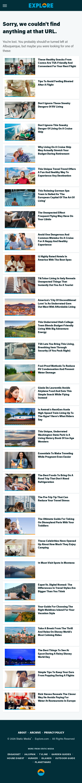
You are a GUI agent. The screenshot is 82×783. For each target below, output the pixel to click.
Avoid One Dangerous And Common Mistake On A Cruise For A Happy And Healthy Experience (56, 239)
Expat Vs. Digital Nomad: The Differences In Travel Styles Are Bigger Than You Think (57, 588)
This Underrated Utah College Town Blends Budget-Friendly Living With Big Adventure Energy (55, 327)
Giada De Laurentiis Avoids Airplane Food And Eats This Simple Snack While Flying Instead (55, 392)
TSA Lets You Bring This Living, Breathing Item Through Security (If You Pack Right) (56, 347)
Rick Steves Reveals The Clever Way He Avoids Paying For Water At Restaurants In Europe (57, 697)
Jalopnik (30, 754)
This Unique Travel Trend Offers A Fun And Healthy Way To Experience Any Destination (57, 172)
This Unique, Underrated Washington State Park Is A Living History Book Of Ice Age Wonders (56, 436)
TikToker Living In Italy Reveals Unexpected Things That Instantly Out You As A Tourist (56, 282)
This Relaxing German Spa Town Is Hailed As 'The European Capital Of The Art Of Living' (56, 195)
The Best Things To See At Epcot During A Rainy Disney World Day (55, 654)
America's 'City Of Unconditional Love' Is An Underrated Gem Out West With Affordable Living (57, 303)
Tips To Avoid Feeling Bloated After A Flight (55, 83)
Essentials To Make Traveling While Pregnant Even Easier (55, 455)
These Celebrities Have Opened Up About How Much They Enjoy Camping (57, 544)
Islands (46, 758)
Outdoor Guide (65, 758)
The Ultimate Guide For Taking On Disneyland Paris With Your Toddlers (56, 522)
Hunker (33, 758)
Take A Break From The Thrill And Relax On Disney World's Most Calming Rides (55, 632)
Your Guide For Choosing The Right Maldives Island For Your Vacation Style (56, 610)
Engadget (14, 754)
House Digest (15, 758)
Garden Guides (61, 754)
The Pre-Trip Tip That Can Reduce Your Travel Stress (53, 499)
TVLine (43, 754)
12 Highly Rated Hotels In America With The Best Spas (55, 258)
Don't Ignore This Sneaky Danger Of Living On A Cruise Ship (55, 128)
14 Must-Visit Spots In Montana (56, 562)
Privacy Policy (54, 732)
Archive (35, 732)
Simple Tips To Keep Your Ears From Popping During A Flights (56, 674)
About (22, 732)
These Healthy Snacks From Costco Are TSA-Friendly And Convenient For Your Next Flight (57, 63)
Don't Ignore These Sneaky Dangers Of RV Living (54, 105)
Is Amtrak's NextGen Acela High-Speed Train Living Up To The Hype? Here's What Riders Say (56, 414)
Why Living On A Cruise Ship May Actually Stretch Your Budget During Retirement (54, 150)
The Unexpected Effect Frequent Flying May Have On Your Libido (55, 216)
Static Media (23, 738)
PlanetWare (43, 762)
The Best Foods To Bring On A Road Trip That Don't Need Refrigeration (55, 479)
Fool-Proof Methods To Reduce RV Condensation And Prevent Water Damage (56, 369)
